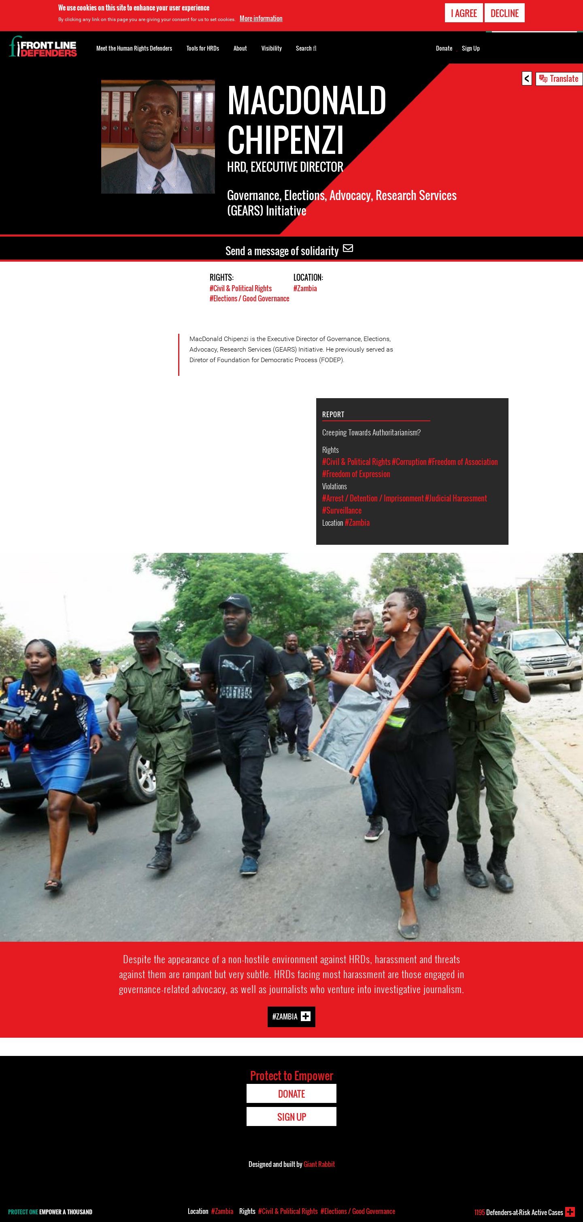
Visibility (272, 48)
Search (306, 47)
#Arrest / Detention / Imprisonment (373, 498)
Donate (444, 48)
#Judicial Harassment (456, 498)
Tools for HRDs (203, 48)
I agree (464, 12)
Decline (505, 12)
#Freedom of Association (463, 461)
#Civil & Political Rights (241, 288)
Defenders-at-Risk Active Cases (518, 1212)
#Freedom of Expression (356, 474)
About (240, 48)
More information (261, 18)
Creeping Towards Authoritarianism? (371, 431)
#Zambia (305, 288)
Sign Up (471, 48)
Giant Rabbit (319, 1164)
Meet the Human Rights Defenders (134, 48)
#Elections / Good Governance (249, 298)
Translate (564, 78)
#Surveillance (342, 510)
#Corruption (409, 461)
